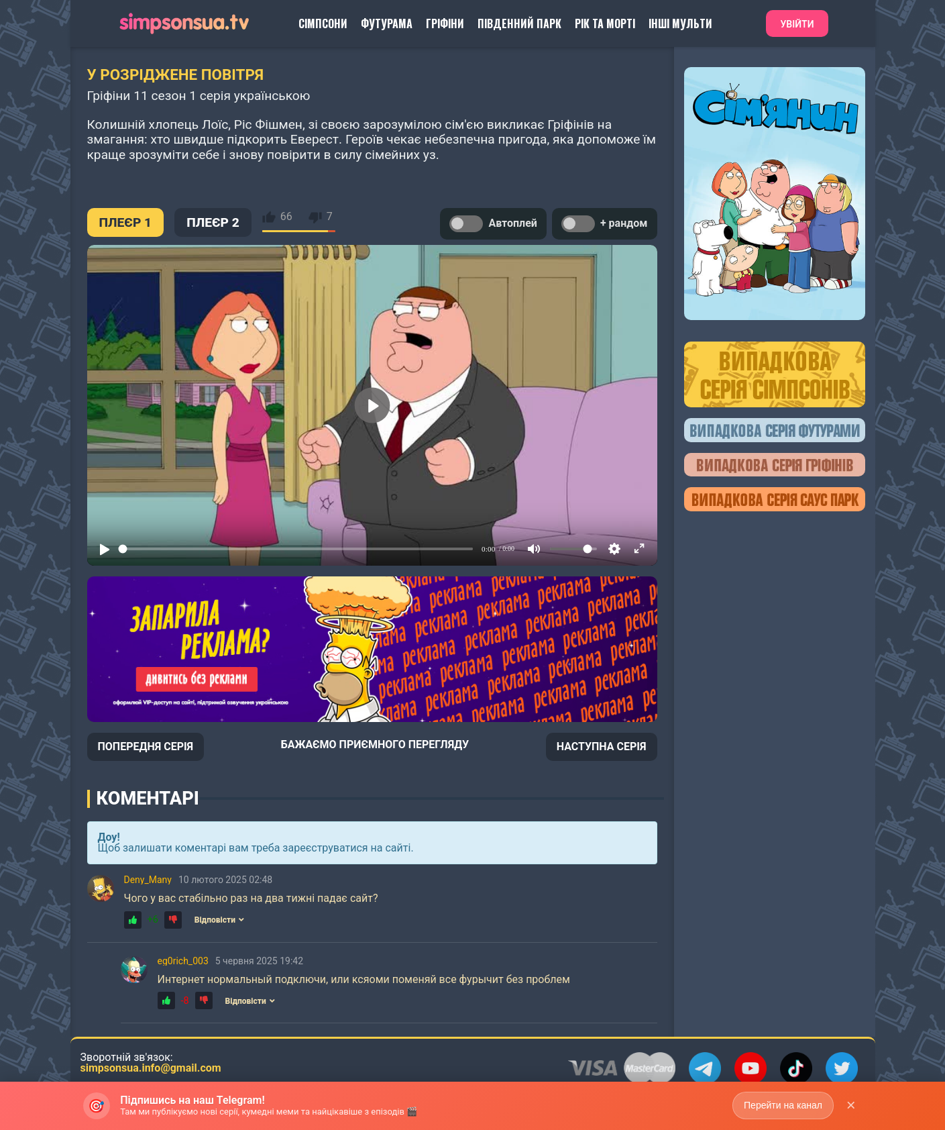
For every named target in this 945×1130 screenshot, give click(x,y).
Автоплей (493, 223)
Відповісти (219, 920)
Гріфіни (445, 23)
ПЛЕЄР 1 (125, 222)
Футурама (386, 23)
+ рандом (604, 223)
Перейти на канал (783, 1105)
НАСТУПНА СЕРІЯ (602, 746)
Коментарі (148, 798)
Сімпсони (322, 23)
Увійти (797, 24)
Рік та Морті (605, 23)
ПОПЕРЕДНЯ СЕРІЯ (146, 746)
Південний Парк (519, 23)
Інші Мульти (680, 23)
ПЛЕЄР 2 (212, 222)
